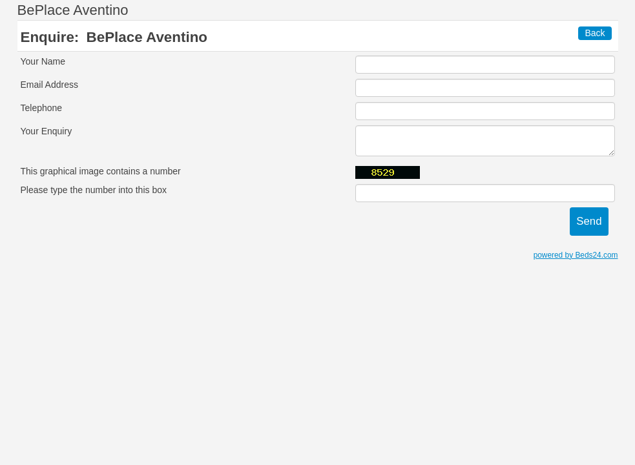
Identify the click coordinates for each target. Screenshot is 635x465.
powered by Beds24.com (576, 255)
